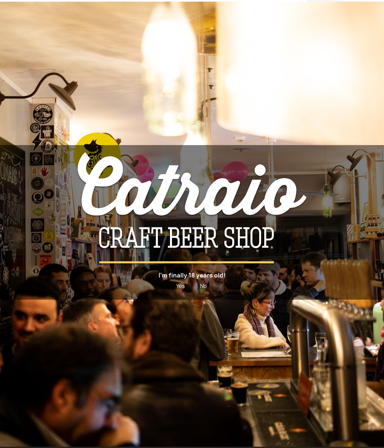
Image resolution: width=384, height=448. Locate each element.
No (203, 286)
